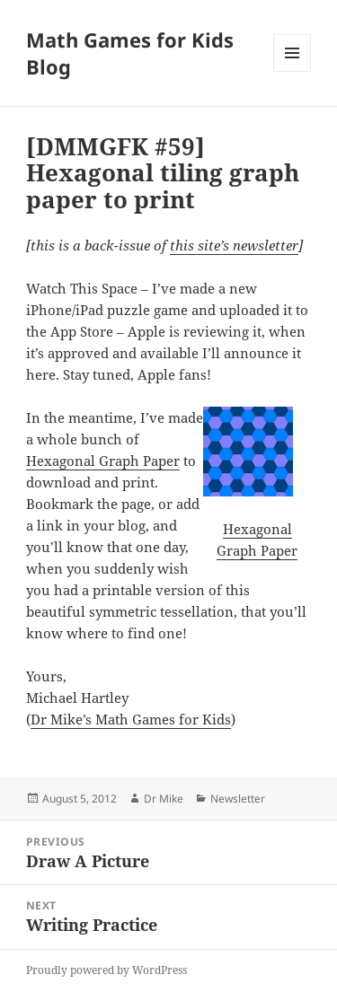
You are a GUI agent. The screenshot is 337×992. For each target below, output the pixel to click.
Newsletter (237, 798)
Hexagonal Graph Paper (103, 461)
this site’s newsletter (234, 245)
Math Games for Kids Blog (130, 53)
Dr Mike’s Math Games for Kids (131, 719)
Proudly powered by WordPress (106, 970)
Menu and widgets (292, 71)
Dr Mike (163, 798)
